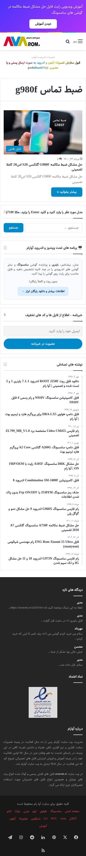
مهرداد (79, 620)
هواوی (43, 803)
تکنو (9, 803)
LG (46, 810)
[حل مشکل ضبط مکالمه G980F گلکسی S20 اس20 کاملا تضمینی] (43, 124)
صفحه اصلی (72, 803)
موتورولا (23, 810)
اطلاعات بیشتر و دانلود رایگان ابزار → (43, 283)
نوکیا (17, 803)
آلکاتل (73, 810)
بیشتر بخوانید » (67, 183)
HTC (54, 810)
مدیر (80, 594)
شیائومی (36, 810)
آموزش (43, 818)
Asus (63, 810)
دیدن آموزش (43, 23)
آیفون (12, 810)
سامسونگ (56, 803)
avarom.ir (61, 766)
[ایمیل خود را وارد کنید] (43, 323)
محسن (78, 638)
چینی (26, 803)
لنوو (35, 803)
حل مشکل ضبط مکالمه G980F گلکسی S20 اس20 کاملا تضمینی (44, 159)
